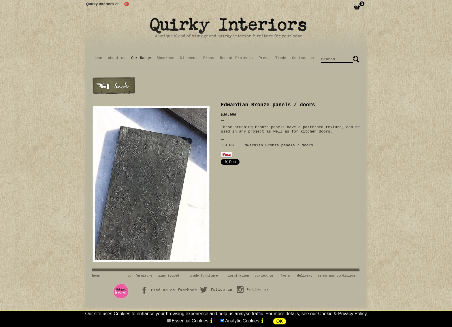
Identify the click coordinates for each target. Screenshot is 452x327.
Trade (280, 58)
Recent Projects (236, 58)
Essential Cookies (190, 320)
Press (264, 58)
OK (279, 321)
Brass (208, 58)
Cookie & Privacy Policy (342, 313)
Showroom (165, 58)
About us (116, 58)
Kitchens (188, 58)
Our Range (141, 58)
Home (97, 58)
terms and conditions (337, 275)
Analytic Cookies (242, 320)
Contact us (303, 58)
